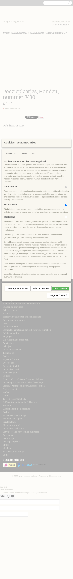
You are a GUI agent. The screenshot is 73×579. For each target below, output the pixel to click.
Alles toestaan (61, 321)
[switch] (66, 219)
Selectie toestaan (41, 321)
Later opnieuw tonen (17, 321)
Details (24, 186)
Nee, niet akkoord (58, 328)
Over (33, 186)
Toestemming (11, 186)
